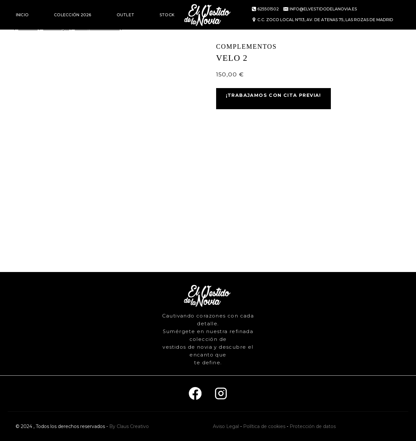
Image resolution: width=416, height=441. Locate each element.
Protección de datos (313, 426)
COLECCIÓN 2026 (72, 14)
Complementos (246, 46)
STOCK (167, 14)
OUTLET (125, 14)
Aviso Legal (226, 426)
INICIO (22, 14)
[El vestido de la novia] (208, 14)
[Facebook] (195, 394)
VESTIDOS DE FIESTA (38, 44)
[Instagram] (221, 394)
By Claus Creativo (129, 426)
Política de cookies (264, 426)
